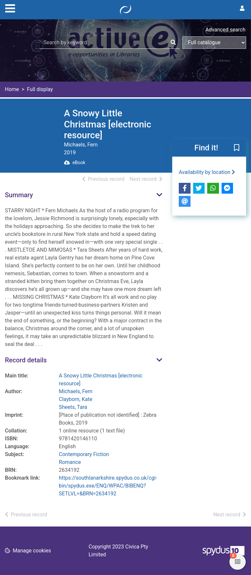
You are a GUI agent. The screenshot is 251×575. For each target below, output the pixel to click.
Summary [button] (19, 195)
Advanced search (225, 30)
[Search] (173, 42)
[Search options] (214, 42)
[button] (237, 148)
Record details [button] (26, 360)
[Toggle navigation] (10, 7)
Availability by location (207, 172)
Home (12, 89)
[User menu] (242, 8)
